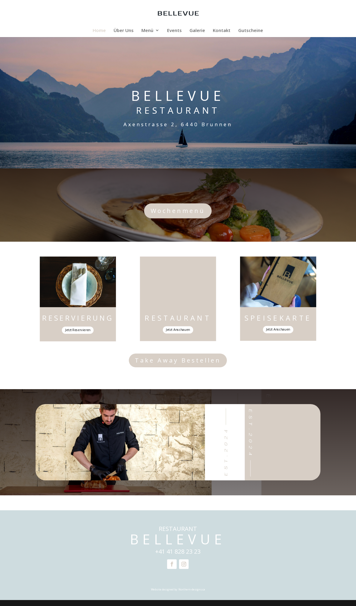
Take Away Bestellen (178, 360)
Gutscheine (250, 30)
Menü (147, 30)
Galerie (197, 30)
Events (174, 30)
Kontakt (221, 30)
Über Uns (124, 30)
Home (99, 30)
